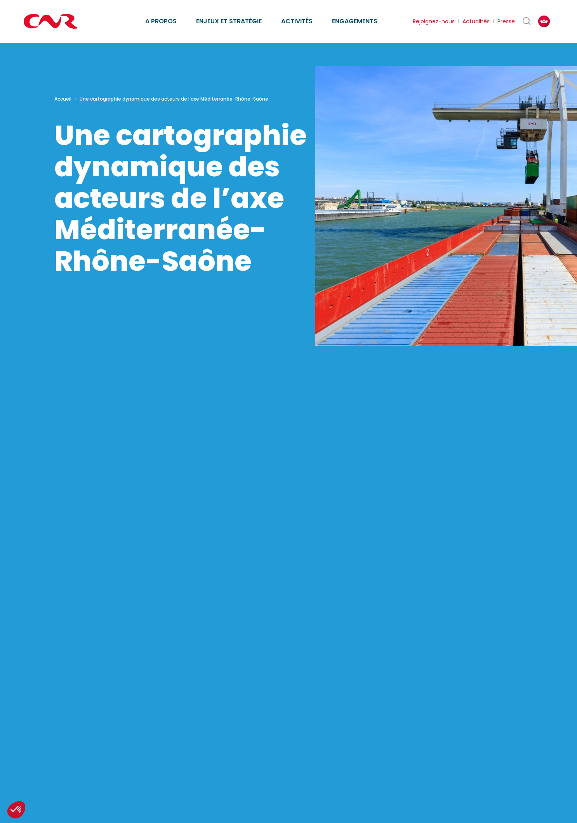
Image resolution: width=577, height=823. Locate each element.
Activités (297, 21)
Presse (506, 21)
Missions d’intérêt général (186, 12)
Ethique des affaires (324, 12)
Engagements (354, 21)
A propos (161, 21)
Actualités (476, 21)
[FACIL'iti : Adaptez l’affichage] (544, 21)
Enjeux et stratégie (229, 21)
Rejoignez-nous (434, 21)
